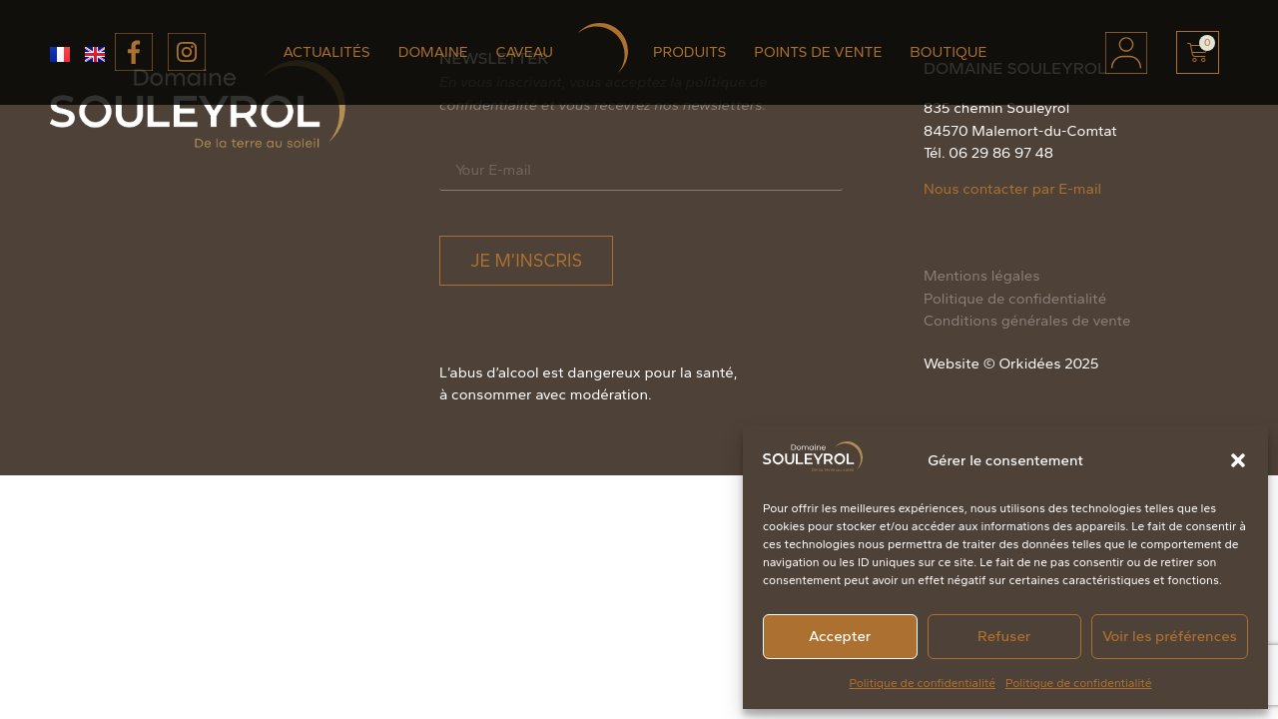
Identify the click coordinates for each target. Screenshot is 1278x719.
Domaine (433, 52)
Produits (689, 52)
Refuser (1003, 636)
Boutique (948, 52)
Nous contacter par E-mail (1012, 189)
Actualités (327, 52)
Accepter (840, 636)
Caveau (524, 52)
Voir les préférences (1169, 636)
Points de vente (818, 52)
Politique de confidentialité (922, 683)
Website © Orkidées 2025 (1011, 363)
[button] (1238, 460)
